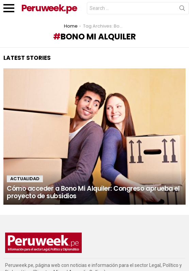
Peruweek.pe (49, 8)
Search (182, 9)
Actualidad (25, 178)
